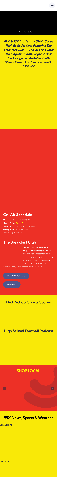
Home (21, 32)
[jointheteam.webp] (28, 82)
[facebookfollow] (28, 133)
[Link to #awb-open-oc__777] (52, 5)
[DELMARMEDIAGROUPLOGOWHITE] (13, 3)
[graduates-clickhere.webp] (28, 103)
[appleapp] (28, 172)
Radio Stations (28, 32)
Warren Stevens (22, 223)
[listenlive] (23, 152)
